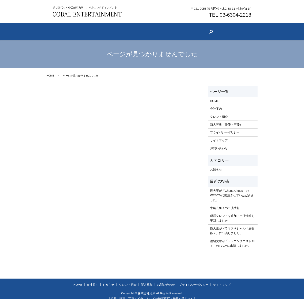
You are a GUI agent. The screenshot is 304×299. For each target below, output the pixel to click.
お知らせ (121, 29)
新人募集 (187, 29)
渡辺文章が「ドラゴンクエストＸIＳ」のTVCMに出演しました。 (232, 238)
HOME (50, 70)
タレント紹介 (155, 29)
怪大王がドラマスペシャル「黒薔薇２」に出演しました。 (232, 225)
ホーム (61, 29)
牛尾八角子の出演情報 (225, 202)
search (251, 30)
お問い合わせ (220, 29)
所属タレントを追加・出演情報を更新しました (232, 213)
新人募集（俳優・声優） (226, 119)
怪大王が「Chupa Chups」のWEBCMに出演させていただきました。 (232, 190)
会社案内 (90, 29)
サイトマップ (219, 135)
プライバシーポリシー (225, 127)
